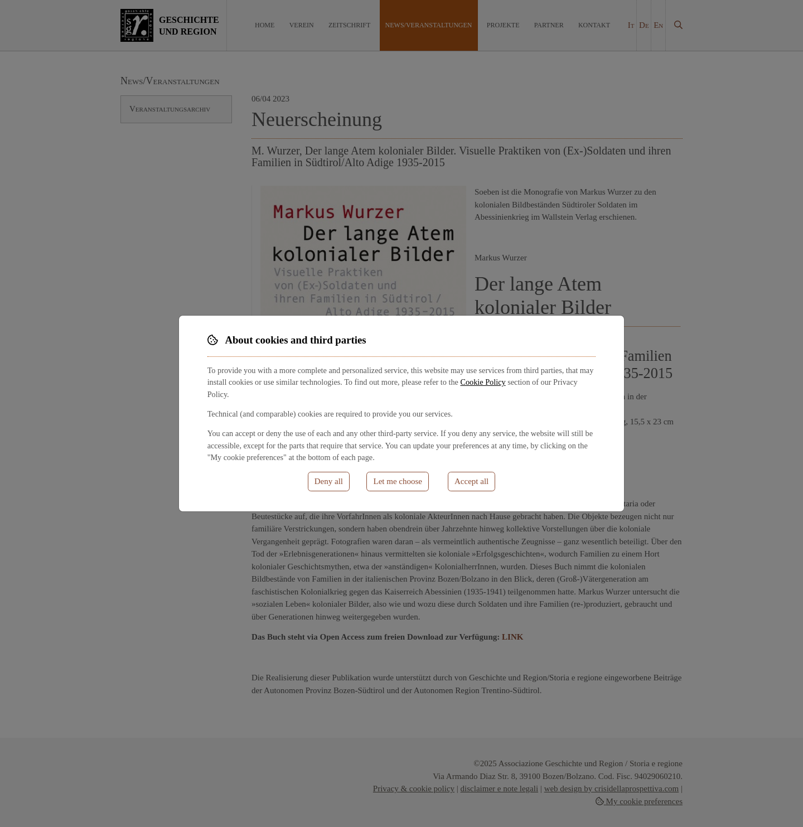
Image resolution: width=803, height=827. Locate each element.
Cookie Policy (482, 382)
